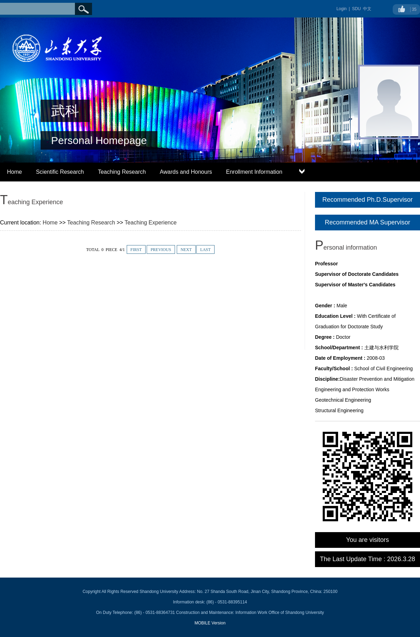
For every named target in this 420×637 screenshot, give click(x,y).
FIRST (136, 249)
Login (341, 8)
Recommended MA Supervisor (367, 222)
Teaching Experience (151, 223)
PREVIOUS (160, 249)
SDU (356, 8)
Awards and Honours (186, 172)
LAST (205, 249)
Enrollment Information (254, 172)
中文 (367, 8)
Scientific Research (60, 172)
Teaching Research (122, 172)
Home (14, 172)
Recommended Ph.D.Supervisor (367, 199)
